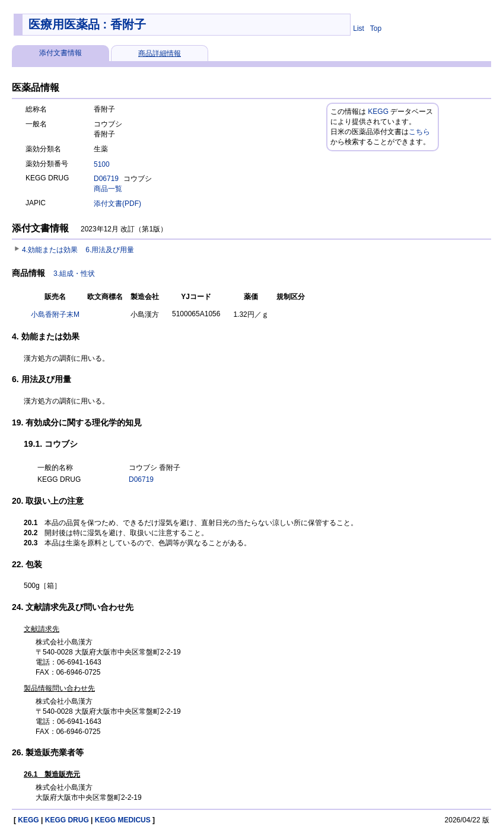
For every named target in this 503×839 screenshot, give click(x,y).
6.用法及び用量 (109, 250)
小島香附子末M (55, 314)
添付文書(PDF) (117, 203)
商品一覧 (108, 189)
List (358, 28)
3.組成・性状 (74, 273)
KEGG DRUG (67, 820)
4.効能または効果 (50, 250)
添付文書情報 (60, 53)
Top (375, 28)
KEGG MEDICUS (123, 820)
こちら (419, 132)
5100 (102, 164)
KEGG (378, 111)
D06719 (106, 178)
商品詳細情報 (159, 53)
